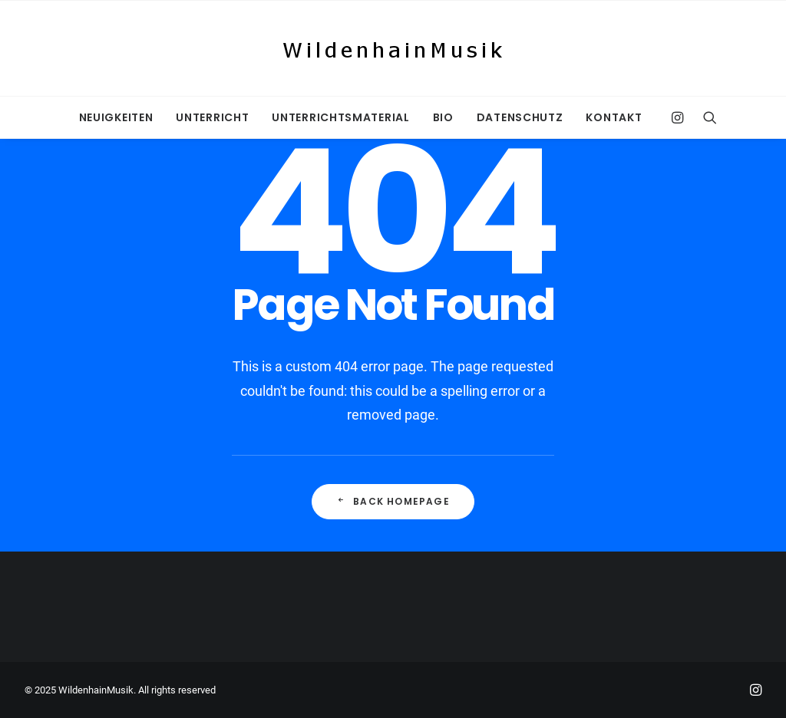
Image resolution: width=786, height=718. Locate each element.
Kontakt (614, 117)
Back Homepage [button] (393, 501)
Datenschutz (520, 117)
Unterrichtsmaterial (340, 117)
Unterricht (212, 117)
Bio (443, 117)
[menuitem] (116, 117)
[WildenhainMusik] (393, 48)
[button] (681, 117)
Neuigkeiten (116, 117)
